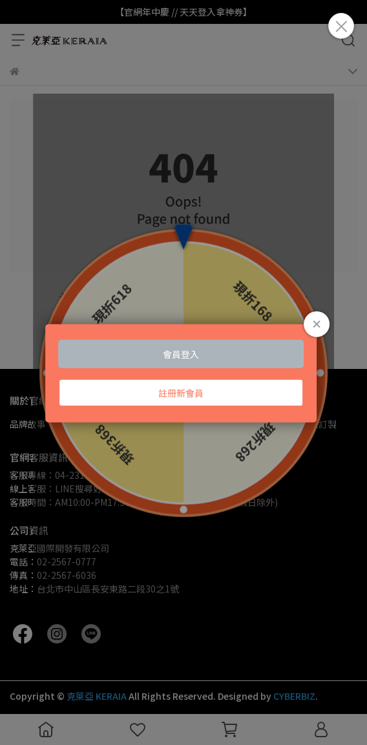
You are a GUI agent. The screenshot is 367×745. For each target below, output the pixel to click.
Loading (183, 372)
